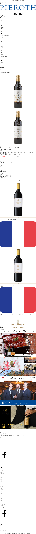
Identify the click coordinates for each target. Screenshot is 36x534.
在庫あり (18, 156)
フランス (1, 481)
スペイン (1, 488)
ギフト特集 (1, 498)
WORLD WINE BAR (2, 67)
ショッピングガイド (3, 504)
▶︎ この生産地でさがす (2, 328)
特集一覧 (1, 500)
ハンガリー (1, 491)
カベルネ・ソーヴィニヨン (5, 171)
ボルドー (1, 166)
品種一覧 (1, 480)
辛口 (2, 173)
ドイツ (0, 482)
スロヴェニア (1, 489)
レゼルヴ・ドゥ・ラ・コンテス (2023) (7, 219)
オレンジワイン (1, 474)
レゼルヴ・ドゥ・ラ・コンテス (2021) (7, 285)
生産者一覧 (1, 479)
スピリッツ (1, 477)
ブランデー (1, 475)
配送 (1, 502)
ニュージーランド (2, 490)
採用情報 (1, 506)
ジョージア (1, 495)
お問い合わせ (2, 505)
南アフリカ (1, 493)
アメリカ (1, 483)
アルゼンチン (1, 484)
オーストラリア (1, 486)
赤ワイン (2, 170)
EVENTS (1, 66)
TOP (0, 17)
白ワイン (1, 472)
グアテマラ (1, 496)
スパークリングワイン (2, 473)
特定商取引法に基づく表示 (3, 503)
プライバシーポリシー (3, 507)
